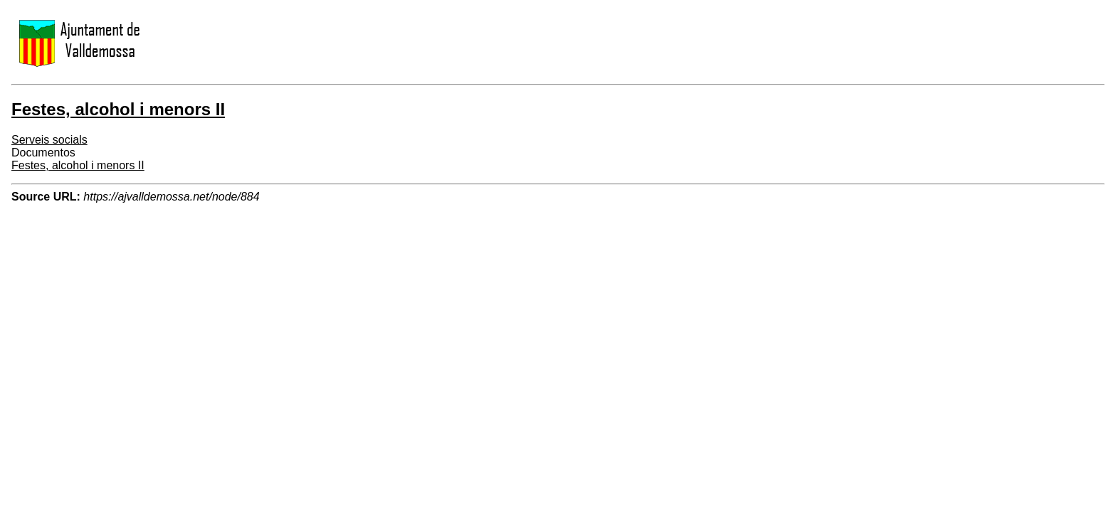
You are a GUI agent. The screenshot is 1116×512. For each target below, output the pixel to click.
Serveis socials (49, 140)
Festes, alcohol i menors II (77, 165)
